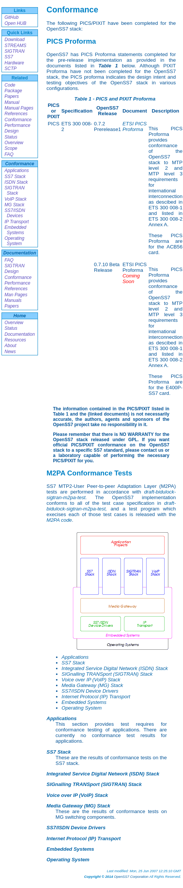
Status (11, 137)
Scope (11, 148)
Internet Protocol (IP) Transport (96, 696)
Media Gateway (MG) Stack (92, 685)
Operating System (14, 241)
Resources (15, 340)
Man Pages (16, 294)
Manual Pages (19, 108)
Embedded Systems (15, 230)
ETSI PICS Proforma (135, 126)
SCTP (11, 68)
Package (13, 90)
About (10, 345)
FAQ (9, 154)
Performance (17, 125)
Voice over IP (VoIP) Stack (91, 679)
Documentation (19, 253)
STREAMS (15, 45)
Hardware (14, 62)
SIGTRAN (14, 51)
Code (10, 85)
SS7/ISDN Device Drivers (90, 691)
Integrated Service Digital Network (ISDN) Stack (115, 668)
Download (14, 39)
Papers (12, 96)
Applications (17, 170)
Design (11, 131)
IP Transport (17, 221)
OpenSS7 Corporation (131, 877)
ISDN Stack (16, 182)
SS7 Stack (15, 176)
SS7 (9, 56)
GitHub (11, 17)
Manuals (13, 300)
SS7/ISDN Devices (15, 213)
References (16, 113)
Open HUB (15, 23)
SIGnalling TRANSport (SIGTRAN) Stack (107, 674)
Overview (14, 142)
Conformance (18, 119)
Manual (12, 102)
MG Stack (14, 204)
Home (20, 315)
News (10, 351)
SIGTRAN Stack (14, 190)
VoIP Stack (15, 199)
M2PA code (59, 520)
